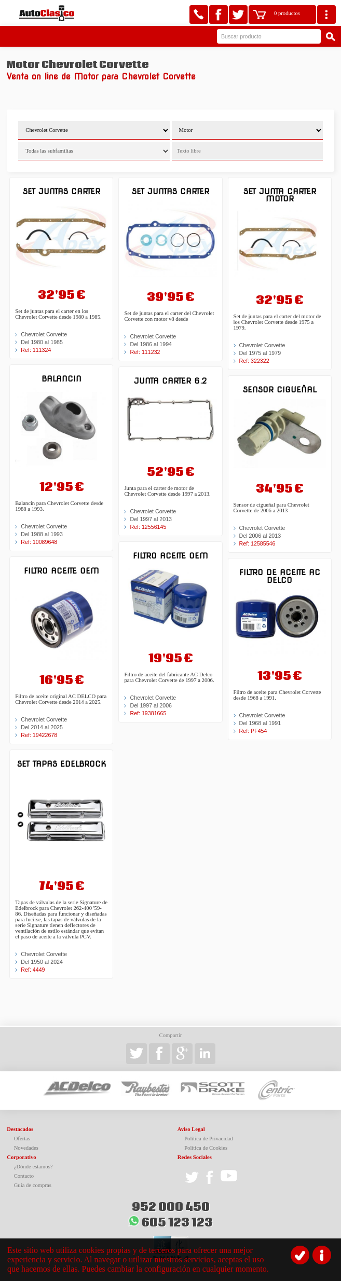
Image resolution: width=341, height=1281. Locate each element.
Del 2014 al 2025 (42, 727)
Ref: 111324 (36, 350)
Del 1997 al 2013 (151, 519)
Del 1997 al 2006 (151, 705)
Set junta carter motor (279, 195)
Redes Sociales (195, 1157)
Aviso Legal (191, 1129)
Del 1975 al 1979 (260, 353)
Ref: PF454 (253, 731)
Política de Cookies (205, 1148)
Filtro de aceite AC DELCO (279, 576)
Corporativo (21, 1157)
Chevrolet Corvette (44, 334)
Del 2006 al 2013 (260, 536)
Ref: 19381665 (148, 713)
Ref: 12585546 (257, 543)
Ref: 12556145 (148, 527)
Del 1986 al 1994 (151, 344)
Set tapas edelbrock (61, 763)
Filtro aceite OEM (61, 570)
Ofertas (22, 1138)
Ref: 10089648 (39, 542)
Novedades (26, 1148)
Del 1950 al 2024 (42, 962)
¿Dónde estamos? (33, 1166)
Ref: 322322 (254, 361)
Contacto (24, 1176)
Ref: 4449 (33, 969)
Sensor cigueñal (280, 389)
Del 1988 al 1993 (42, 534)
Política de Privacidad (208, 1138)
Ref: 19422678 (39, 735)
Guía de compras (32, 1185)
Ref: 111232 (145, 352)
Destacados (20, 1129)
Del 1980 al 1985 (42, 342)
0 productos (287, 13)
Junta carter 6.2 (170, 380)
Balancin (61, 378)
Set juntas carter (61, 191)
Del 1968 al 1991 (260, 723)
